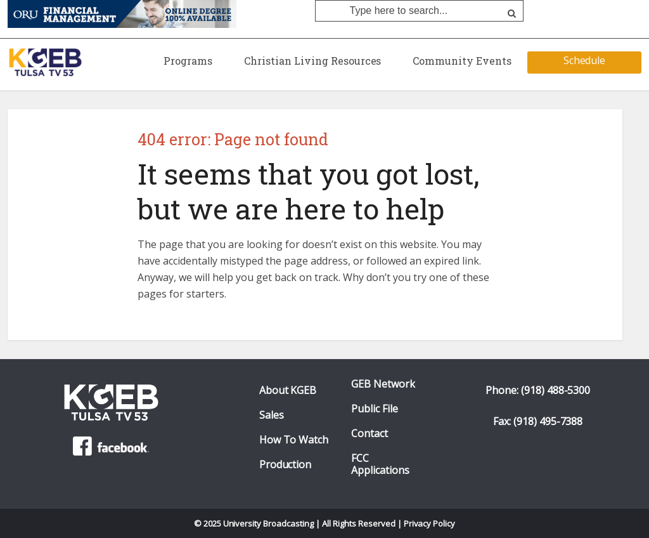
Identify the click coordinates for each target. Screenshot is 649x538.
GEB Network (383, 384)
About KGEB (288, 390)
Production (285, 465)
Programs (188, 60)
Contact (369, 434)
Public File (374, 409)
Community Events (462, 60)
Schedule (584, 60)
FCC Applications (380, 464)
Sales (271, 415)
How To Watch (294, 440)
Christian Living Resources (312, 60)
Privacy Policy (430, 523)
